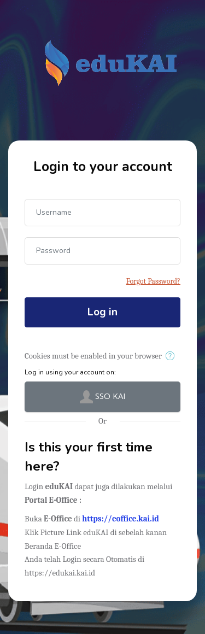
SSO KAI (103, 396)
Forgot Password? (153, 281)
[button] (171, 356)
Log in (102, 312)
